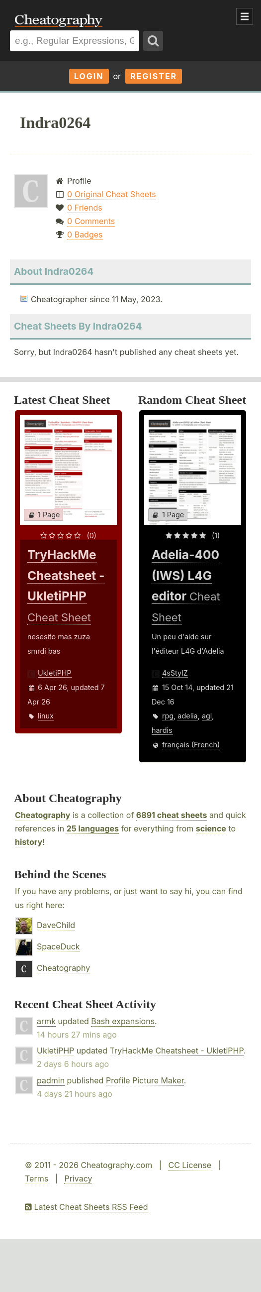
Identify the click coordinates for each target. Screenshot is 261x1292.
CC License (189, 1165)
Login (89, 76)
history (28, 842)
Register (153, 76)
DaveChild (56, 925)
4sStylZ (175, 673)
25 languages (93, 828)
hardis (162, 730)
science (211, 828)
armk (46, 1021)
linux (46, 715)
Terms (36, 1178)
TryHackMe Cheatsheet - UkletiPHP (177, 1051)
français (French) (191, 744)
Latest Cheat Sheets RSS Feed (86, 1207)
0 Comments (91, 221)
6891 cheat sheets (171, 815)
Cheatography (42, 815)
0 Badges (84, 234)
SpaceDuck (58, 946)
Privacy (78, 1178)
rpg (168, 715)
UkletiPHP (55, 673)
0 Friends (84, 208)
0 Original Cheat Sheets (111, 194)
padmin (51, 1080)
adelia (187, 715)
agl (207, 715)
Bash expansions (123, 1021)
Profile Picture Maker (145, 1080)
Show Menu (244, 16)
